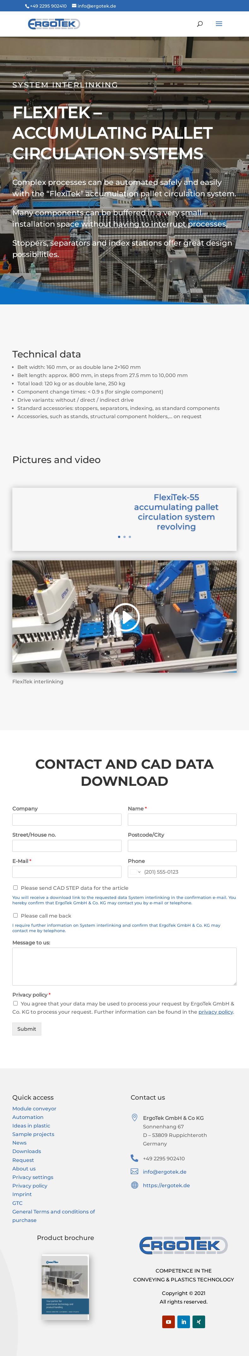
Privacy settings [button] (32, 1177)
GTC (17, 1203)
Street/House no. (34, 835)
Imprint (22, 1194)
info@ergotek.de (165, 1172)
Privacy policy (31, 995)
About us (24, 1169)
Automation (28, 1117)
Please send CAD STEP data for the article (74, 888)
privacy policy (216, 1012)
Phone (136, 861)
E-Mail (21, 861)
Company (25, 809)
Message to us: (31, 943)
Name (137, 809)
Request (23, 1160)
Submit (26, 1029)
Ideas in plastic (31, 1126)
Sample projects (33, 1134)
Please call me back (46, 916)
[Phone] (182, 872)
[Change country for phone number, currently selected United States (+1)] (135, 872)
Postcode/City (146, 835)
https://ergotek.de (166, 1185)
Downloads (26, 1151)
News (19, 1143)
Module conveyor (34, 1109)
